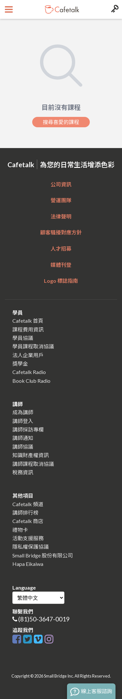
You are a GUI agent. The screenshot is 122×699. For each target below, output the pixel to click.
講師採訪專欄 (28, 429)
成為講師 (22, 412)
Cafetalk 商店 (27, 521)
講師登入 (22, 421)
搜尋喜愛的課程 (61, 122)
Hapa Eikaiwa (27, 564)
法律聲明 (60, 216)
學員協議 (22, 338)
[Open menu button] (8, 9)
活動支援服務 (28, 538)
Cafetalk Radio (29, 372)
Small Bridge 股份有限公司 (42, 555)
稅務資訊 (22, 472)
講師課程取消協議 (33, 464)
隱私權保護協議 (30, 546)
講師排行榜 (25, 512)
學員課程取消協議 (33, 346)
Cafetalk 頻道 (27, 504)
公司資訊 (60, 184)
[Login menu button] (114, 9)
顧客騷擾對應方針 (61, 232)
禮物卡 (20, 530)
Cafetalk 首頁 (27, 321)
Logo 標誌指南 (61, 281)
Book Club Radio (31, 381)
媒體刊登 (60, 265)
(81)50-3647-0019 (44, 619)
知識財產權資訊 (30, 455)
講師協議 (22, 446)
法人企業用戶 (28, 355)
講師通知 (22, 438)
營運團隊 (60, 200)
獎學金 (20, 363)
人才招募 (60, 248)
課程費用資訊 (28, 329)
